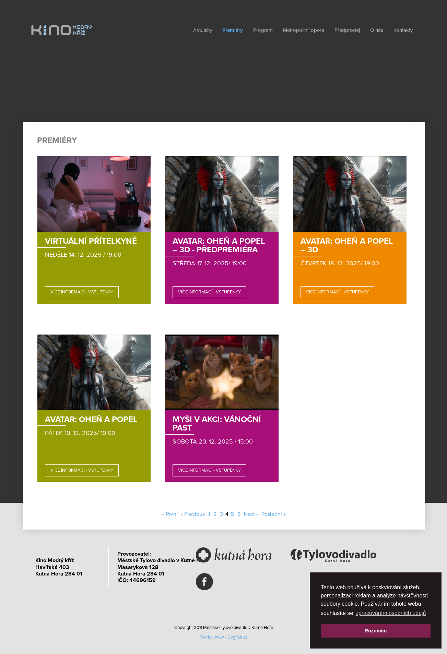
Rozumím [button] (376, 630)
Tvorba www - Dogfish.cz (223, 637)
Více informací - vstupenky (81, 292)
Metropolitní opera (303, 30)
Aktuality (202, 30)
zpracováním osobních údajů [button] (391, 613)
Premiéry (232, 30)
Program (263, 30)
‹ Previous (193, 514)
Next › (251, 514)
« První (170, 514)
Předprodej (347, 30)
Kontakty (403, 30)
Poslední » (273, 514)
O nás (376, 30)
